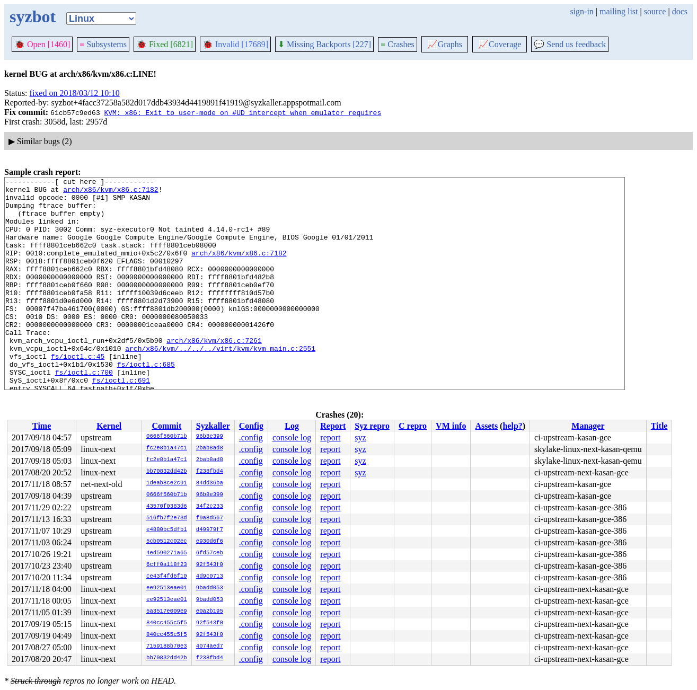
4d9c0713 (209, 576)
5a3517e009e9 (166, 611)
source (655, 11)
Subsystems (103, 44)
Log (292, 425)
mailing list (618, 11)
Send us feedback (570, 44)
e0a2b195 (209, 611)
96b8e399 (209, 436)
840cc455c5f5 (166, 623)
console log (291, 437)
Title (659, 425)
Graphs (444, 44)
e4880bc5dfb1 (166, 530)
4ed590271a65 (166, 553)
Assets (486, 425)
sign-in (581, 11)
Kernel (108, 425)
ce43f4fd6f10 (166, 576)
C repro (413, 425)
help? (512, 425)
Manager (587, 425)
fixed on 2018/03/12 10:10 (75, 93)
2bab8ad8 (209, 448)
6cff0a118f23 (166, 565)
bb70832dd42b (166, 471)
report (330, 437)
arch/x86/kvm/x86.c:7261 (213, 373)
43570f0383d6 (166, 506)
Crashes (397, 44)
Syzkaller (213, 425)
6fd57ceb (209, 553)
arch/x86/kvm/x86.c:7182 (110, 192)
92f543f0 (209, 565)
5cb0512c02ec (166, 541)
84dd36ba (209, 483)
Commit (166, 425)
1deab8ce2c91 (166, 483)
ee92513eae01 (166, 588)
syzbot (33, 16)
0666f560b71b (166, 436)
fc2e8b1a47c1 (166, 448)
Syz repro (372, 425)
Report (333, 425)
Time (41, 425)
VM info (451, 425)
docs (679, 11)
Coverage (499, 44)
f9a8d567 (209, 518)
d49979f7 (209, 530)
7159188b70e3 (166, 646)
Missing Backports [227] (324, 44)
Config (251, 425)
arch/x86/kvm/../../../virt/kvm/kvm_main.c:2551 (220, 383)
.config (251, 437)
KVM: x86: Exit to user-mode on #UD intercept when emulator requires (242, 112)
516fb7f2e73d (166, 518)
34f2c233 (209, 506)
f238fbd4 (209, 471)
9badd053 (209, 588)
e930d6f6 (209, 541)
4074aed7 (209, 646)
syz (360, 437)
